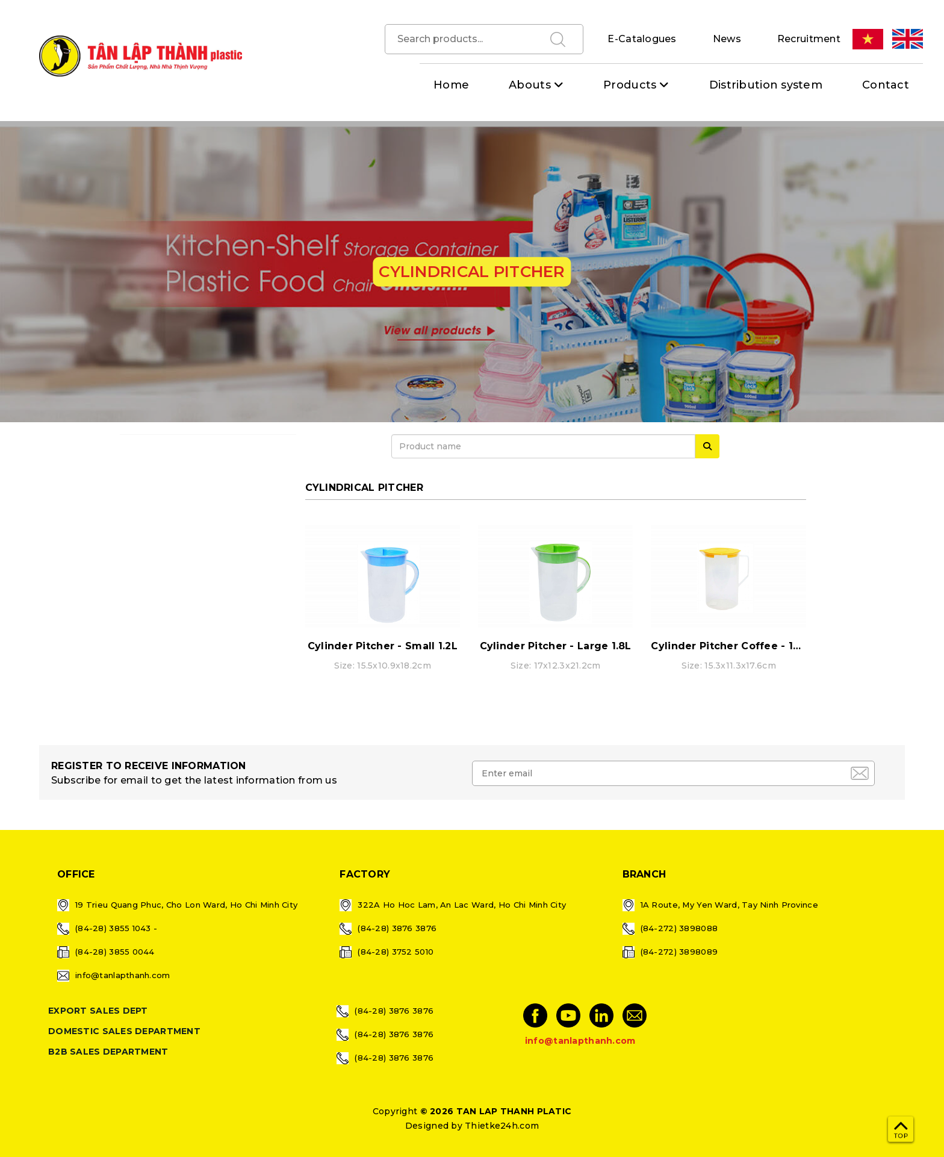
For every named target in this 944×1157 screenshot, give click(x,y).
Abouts (530, 85)
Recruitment (808, 39)
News (727, 39)
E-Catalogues (641, 39)
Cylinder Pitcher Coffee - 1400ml (739, 646)
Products (629, 85)
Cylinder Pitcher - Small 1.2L (383, 646)
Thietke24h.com (502, 1125)
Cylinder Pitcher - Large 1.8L (556, 646)
